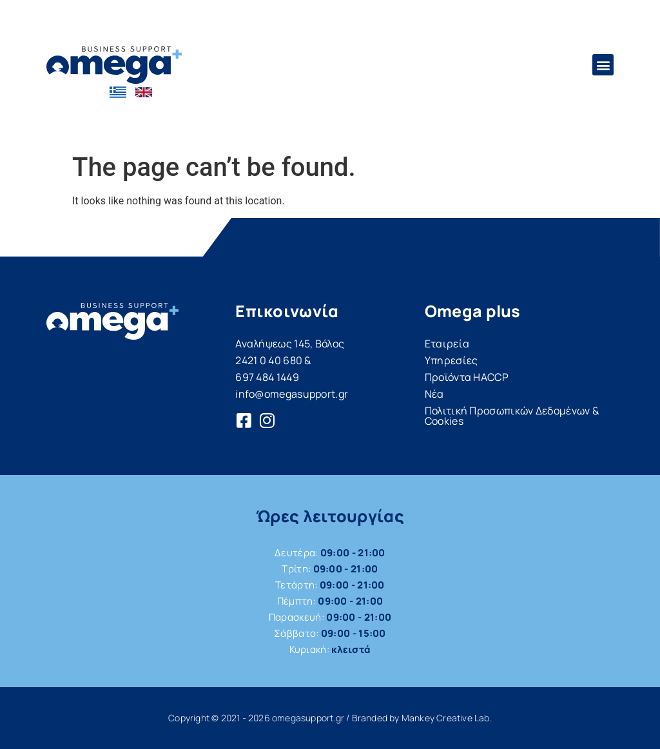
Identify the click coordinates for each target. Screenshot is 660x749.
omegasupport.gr (308, 718)
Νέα (434, 394)
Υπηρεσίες (451, 360)
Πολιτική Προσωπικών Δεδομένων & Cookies (512, 416)
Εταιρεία (447, 343)
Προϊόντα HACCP (467, 377)
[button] (603, 64)
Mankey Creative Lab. (447, 718)
